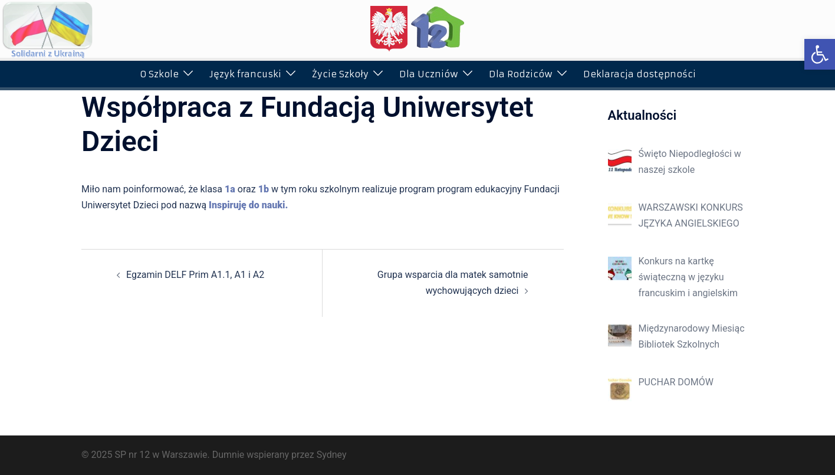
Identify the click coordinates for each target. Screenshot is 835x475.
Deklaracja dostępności (639, 74)
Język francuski (245, 74)
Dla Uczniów (428, 74)
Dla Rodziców (521, 74)
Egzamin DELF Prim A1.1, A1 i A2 (195, 274)
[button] (819, 54)
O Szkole (159, 74)
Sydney (332, 454)
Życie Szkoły (340, 74)
